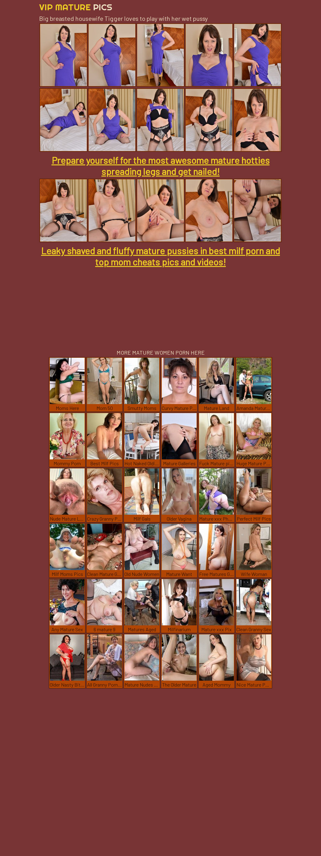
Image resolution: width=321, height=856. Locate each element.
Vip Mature (75, 7)
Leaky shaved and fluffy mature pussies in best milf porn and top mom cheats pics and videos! (160, 256)
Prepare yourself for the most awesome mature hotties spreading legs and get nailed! (161, 165)
